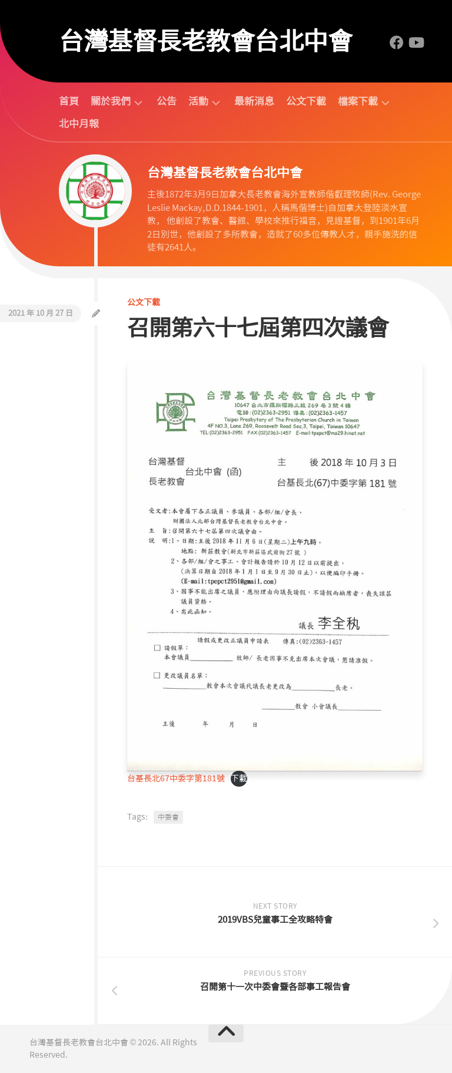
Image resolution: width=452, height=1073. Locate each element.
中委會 (168, 817)
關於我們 (111, 101)
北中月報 (79, 124)
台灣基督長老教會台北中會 (205, 41)
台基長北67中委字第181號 (176, 778)
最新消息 (254, 101)
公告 (167, 101)
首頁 (69, 101)
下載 (239, 778)
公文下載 (306, 101)
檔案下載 (358, 101)
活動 (198, 101)
